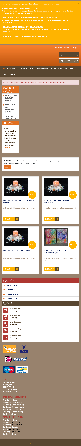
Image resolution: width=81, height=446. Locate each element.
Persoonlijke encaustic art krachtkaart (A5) (56, 251)
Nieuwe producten (12, 69)
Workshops (24, 69)
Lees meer (7, 147)
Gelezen (7, 167)
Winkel (72, 69)
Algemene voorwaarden (35, 443)
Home (3, 69)
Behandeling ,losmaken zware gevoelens (57, 201)
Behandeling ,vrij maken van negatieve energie (20, 201)
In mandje (12, 219)
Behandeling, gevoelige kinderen (17, 250)
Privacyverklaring (47, 443)
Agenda (12, 74)
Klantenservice (63, 69)
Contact (5, 74)
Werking (32, 69)
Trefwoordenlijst (42, 69)
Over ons (53, 69)
